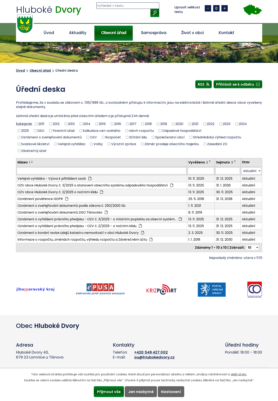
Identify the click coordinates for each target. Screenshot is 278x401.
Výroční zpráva (123, 144)
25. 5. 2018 (196, 198)
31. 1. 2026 (223, 185)
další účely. (239, 374)
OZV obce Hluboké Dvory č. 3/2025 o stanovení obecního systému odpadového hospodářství (95, 185)
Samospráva (153, 33)
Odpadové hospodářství (181, 130)
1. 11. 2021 (194, 205)
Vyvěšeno (198, 162)
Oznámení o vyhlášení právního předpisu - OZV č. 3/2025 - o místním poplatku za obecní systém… (99, 219)
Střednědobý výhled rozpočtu (217, 137)
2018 (148, 124)
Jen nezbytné (141, 391)
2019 (163, 124)
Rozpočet (113, 137)
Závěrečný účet (34, 150)
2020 (179, 124)
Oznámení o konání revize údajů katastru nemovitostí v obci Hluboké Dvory (80, 232)
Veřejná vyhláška (71, 144)
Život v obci (192, 33)
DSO (40, 130)
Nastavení (171, 391)
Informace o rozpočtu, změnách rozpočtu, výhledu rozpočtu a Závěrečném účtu (84, 239)
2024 (243, 124)
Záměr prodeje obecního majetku (171, 144)
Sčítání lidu (138, 137)
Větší (224, 8)
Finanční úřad (63, 130)
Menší (208, 8)
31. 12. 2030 (224, 239)
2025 (25, 130)
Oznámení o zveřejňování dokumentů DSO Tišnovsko (62, 212)
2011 (41, 124)
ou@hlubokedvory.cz (154, 357)
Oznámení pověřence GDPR (42, 198)
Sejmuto (224, 162)
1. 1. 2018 (194, 239)
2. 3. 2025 (195, 232)
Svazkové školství (35, 144)
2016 (117, 124)
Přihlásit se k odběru (238, 84)
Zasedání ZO (217, 144)
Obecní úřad (113, 33)
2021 (195, 124)
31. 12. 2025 (224, 178)
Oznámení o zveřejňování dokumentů (51, 137)
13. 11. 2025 (196, 185)
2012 (56, 124)
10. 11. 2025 (196, 178)
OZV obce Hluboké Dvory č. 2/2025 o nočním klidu (60, 192)
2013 (71, 124)
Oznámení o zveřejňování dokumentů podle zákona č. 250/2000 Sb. (71, 205)
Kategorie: (24, 123)
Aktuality (77, 33)
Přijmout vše (109, 391)
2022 (210, 124)
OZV (93, 137)
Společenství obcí (170, 137)
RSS (203, 84)
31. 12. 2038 (224, 198)
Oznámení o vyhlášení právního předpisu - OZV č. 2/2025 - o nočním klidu (79, 226)
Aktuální (248, 178)
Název (23, 162)
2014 (86, 124)
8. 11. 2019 (195, 212)
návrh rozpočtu (141, 130)
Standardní (216, 8)
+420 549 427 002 (151, 352)
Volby (98, 144)
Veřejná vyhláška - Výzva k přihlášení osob (54, 178)
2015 (102, 124)
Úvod (49, 33)
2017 (132, 124)
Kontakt (226, 33)
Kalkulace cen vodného (101, 130)
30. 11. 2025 (224, 192)
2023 (226, 124)
